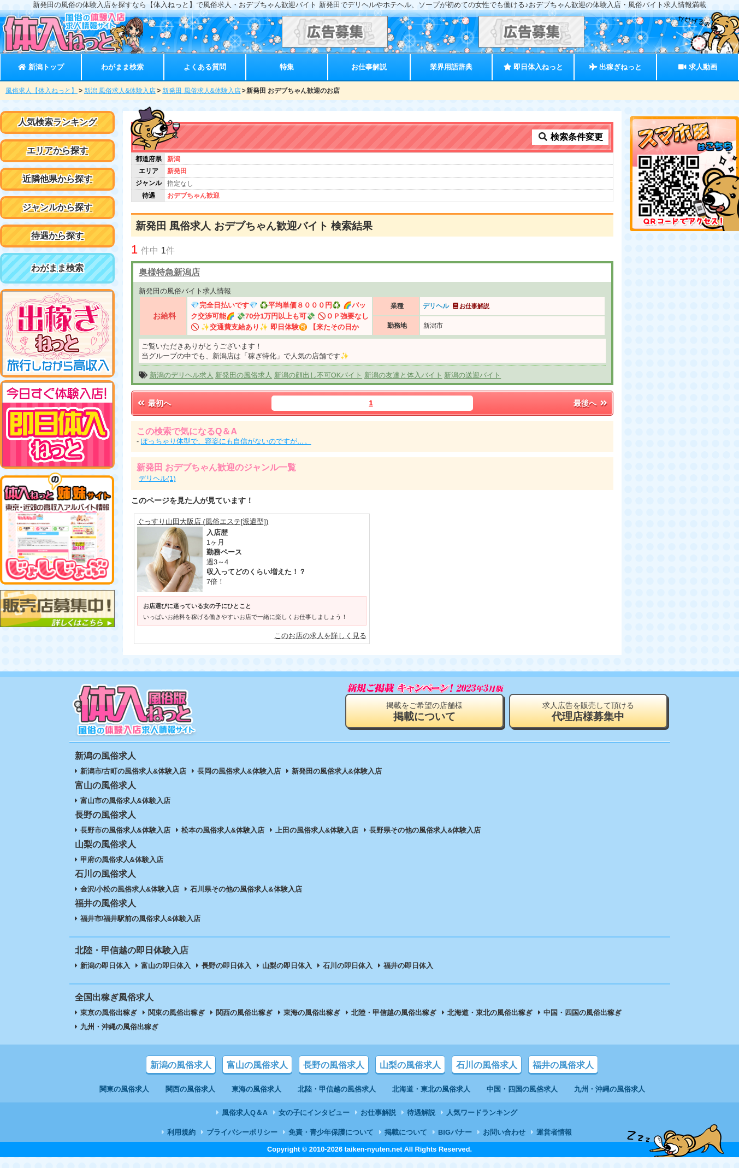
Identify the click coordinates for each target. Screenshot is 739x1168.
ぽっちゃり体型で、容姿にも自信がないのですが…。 (226, 441)
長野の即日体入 (226, 965)
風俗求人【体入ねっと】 (41, 91)
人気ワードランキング (481, 1112)
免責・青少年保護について (331, 1132)
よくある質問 (205, 67)
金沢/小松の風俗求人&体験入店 (130, 889)
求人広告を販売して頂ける (588, 711)
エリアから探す (57, 150)
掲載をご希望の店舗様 (424, 711)
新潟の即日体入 (105, 965)
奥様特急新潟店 (169, 272)
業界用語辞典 (451, 67)
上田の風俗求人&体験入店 (316, 830)
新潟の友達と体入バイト (403, 375)
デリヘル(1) (157, 478)
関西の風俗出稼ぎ (244, 1012)
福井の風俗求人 (563, 1065)
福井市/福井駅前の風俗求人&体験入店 (140, 919)
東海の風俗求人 (256, 1089)
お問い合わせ (504, 1132)
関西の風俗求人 (190, 1089)
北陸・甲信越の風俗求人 (337, 1089)
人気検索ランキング (57, 122)
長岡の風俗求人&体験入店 (238, 771)
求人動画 (697, 67)
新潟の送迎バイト (472, 375)
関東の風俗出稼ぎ (176, 1012)
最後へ (591, 403)
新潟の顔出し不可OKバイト (318, 375)
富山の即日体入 (166, 965)
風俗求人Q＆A (245, 1112)
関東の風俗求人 (124, 1089)
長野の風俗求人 (333, 1065)
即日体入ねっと (533, 67)
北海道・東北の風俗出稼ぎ (490, 1012)
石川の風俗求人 (486, 1065)
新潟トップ (40, 67)
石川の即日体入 (348, 965)
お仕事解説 (369, 67)
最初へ (153, 403)
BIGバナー (455, 1132)
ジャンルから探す (57, 207)
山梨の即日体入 (287, 965)
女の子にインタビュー (314, 1112)
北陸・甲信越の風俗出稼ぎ (393, 1012)
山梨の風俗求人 (410, 1065)
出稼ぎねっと (615, 67)
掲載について (406, 1132)
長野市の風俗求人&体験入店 (125, 830)
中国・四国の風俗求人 (522, 1089)
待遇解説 (421, 1112)
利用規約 (181, 1132)
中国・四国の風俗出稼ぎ (582, 1012)
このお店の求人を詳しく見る (320, 636)
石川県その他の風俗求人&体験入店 (245, 889)
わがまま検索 (122, 67)
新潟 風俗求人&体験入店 (120, 91)
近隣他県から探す (57, 179)
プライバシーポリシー (241, 1132)
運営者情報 (554, 1132)
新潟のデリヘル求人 (182, 375)
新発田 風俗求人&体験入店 (201, 91)
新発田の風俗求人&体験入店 (337, 771)
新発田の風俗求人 (243, 375)
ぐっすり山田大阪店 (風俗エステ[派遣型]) (202, 521)
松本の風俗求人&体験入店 (222, 830)
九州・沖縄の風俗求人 (609, 1089)
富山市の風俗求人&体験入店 (125, 801)
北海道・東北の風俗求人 (431, 1089)
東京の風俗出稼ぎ (108, 1012)
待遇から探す (57, 235)
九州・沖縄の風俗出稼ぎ (119, 1027)
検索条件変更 (570, 136)
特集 (287, 67)
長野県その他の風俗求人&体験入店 (425, 830)
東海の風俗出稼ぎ (311, 1012)
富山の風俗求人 (257, 1065)
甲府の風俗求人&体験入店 (121, 860)
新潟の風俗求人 (180, 1065)
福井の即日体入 (408, 965)
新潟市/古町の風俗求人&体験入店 (133, 771)
